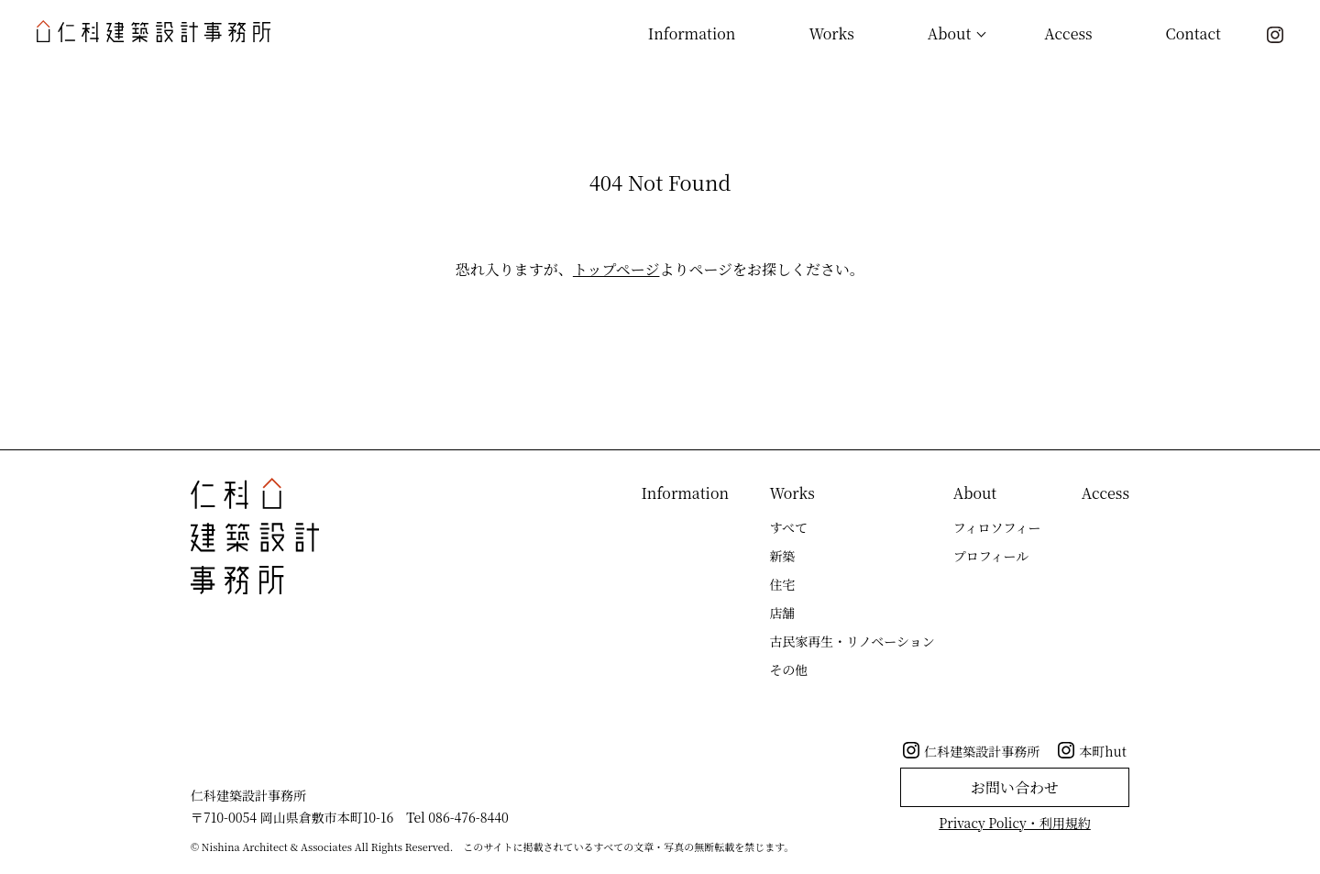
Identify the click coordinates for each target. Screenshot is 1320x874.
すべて (788, 527)
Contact (1193, 33)
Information (692, 33)
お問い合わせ (1015, 787)
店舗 (782, 612)
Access (1068, 33)
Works (830, 33)
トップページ (616, 269)
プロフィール (991, 556)
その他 (788, 669)
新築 (782, 556)
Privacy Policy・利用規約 (1015, 822)
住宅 (782, 584)
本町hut (1103, 751)
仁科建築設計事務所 (982, 751)
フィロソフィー (997, 527)
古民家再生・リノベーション (851, 641)
